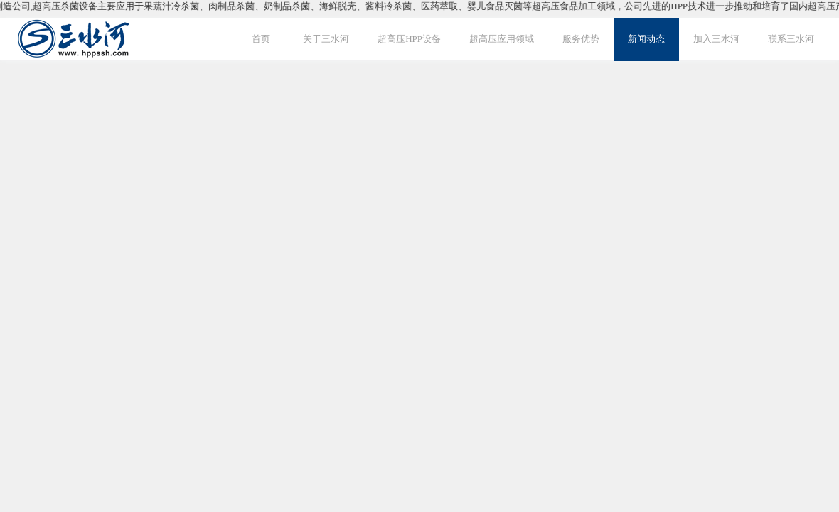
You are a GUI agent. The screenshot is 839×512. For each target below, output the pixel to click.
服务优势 (580, 38)
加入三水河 (716, 38)
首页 (261, 38)
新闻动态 (646, 38)
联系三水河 (791, 38)
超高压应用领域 (501, 38)
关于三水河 (326, 38)
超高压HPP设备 (409, 38)
